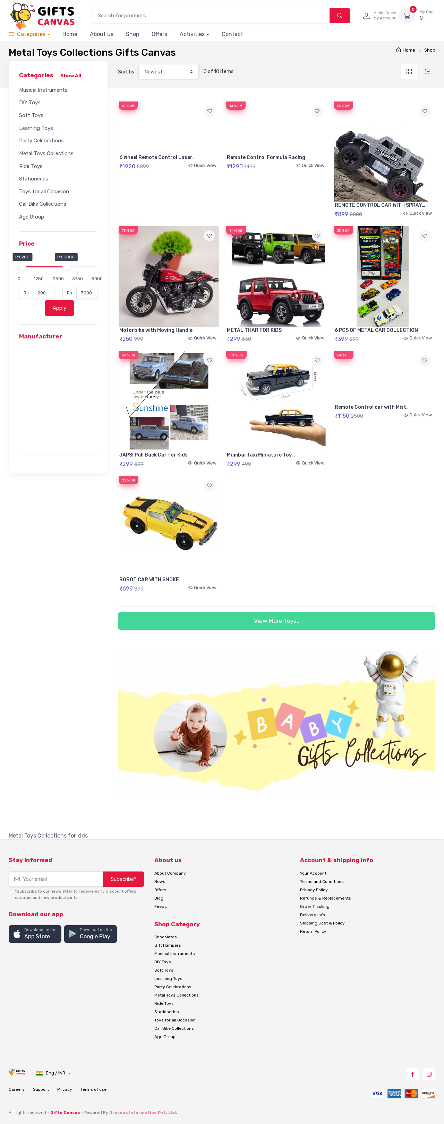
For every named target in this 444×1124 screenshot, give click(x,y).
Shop (132, 34)
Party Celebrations (41, 141)
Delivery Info (312, 914)
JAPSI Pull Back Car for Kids (153, 455)
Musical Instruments (43, 90)
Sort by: (127, 72)
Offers (159, 34)
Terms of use (93, 1089)
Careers (17, 1089)
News (159, 881)
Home (69, 34)
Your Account (313, 873)
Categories (27, 34)
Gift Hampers (167, 945)
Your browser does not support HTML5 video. (169, 126)
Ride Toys (31, 166)
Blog (158, 898)
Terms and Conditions (322, 881)
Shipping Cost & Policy (322, 923)
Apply (59, 308)
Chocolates (165, 937)
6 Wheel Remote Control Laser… (157, 157)
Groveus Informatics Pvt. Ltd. (143, 1112)
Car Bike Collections (42, 204)
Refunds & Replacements (325, 898)
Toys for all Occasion (44, 191)
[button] (35, 934)
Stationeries (33, 179)
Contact (232, 34)
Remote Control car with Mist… (372, 407)
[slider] (22, 266)
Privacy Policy (314, 889)
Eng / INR (51, 1073)
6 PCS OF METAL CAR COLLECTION (376, 330)
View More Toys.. (276, 620)
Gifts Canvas (65, 1112)
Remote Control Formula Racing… (268, 157)
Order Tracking (315, 906)
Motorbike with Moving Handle (156, 330)
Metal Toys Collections (46, 153)
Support (41, 1089)
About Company (170, 873)
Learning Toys (36, 128)
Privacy (64, 1089)
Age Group (31, 217)
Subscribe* (123, 879)
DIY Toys (30, 102)
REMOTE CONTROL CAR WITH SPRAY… (380, 205)
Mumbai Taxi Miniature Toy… (261, 455)
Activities (192, 34)
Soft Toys (31, 115)
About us (101, 34)
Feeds (160, 906)
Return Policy (313, 931)
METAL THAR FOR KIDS (254, 330)
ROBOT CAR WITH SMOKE (149, 580)
